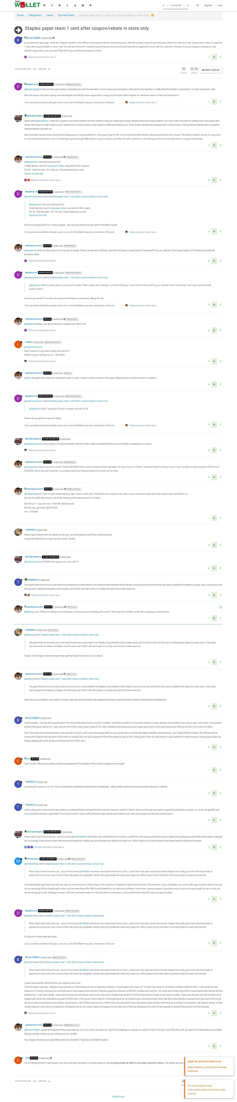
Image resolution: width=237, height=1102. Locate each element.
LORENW (29, 530)
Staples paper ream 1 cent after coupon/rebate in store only (78, 196)
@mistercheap (31, 494)
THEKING (32, 580)
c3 (27, 759)
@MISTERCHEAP (73, 489)
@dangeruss (30, 162)
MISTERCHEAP (34, 116)
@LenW (67, 373)
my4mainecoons (33, 157)
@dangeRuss (41, 121)
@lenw (27, 378)
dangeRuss (31, 84)
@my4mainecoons (73, 192)
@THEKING (71, 607)
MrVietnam (32, 859)
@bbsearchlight (73, 84)
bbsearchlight (32, 38)
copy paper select (55, 166)
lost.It (27, 813)
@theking (29, 612)
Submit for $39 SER (33, 173)
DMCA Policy (118, 1096)
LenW (27, 342)
